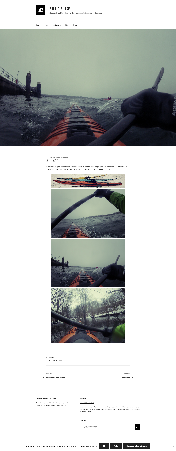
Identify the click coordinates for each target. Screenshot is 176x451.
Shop (75, 25)
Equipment (56, 25)
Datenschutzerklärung (136, 446)
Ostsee (52, 357)
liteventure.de (86, 411)
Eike (66, 157)
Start (38, 25)
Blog (67, 25)
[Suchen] (137, 427)
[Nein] (173, 446)
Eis (50, 361)
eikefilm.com (61, 405)
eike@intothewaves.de (87, 403)
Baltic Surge (59, 9)
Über (46, 25)
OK (104, 446)
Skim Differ (58, 361)
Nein (116, 446)
